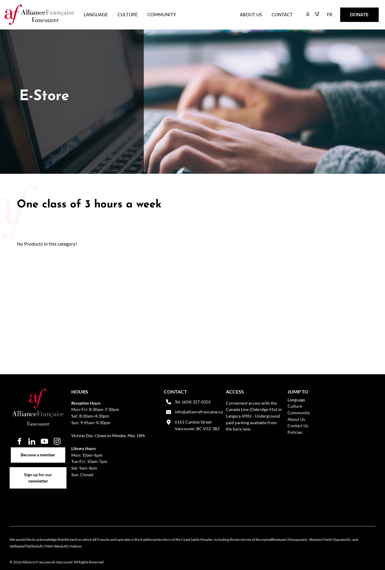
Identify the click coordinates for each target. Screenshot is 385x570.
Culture (128, 14)
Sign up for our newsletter (38, 470)
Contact (282, 14)
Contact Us (298, 425)
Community (161, 14)
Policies (295, 432)
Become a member (38, 450)
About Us (251, 14)
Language (96, 14)
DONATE (350, 11)
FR (325, 11)
